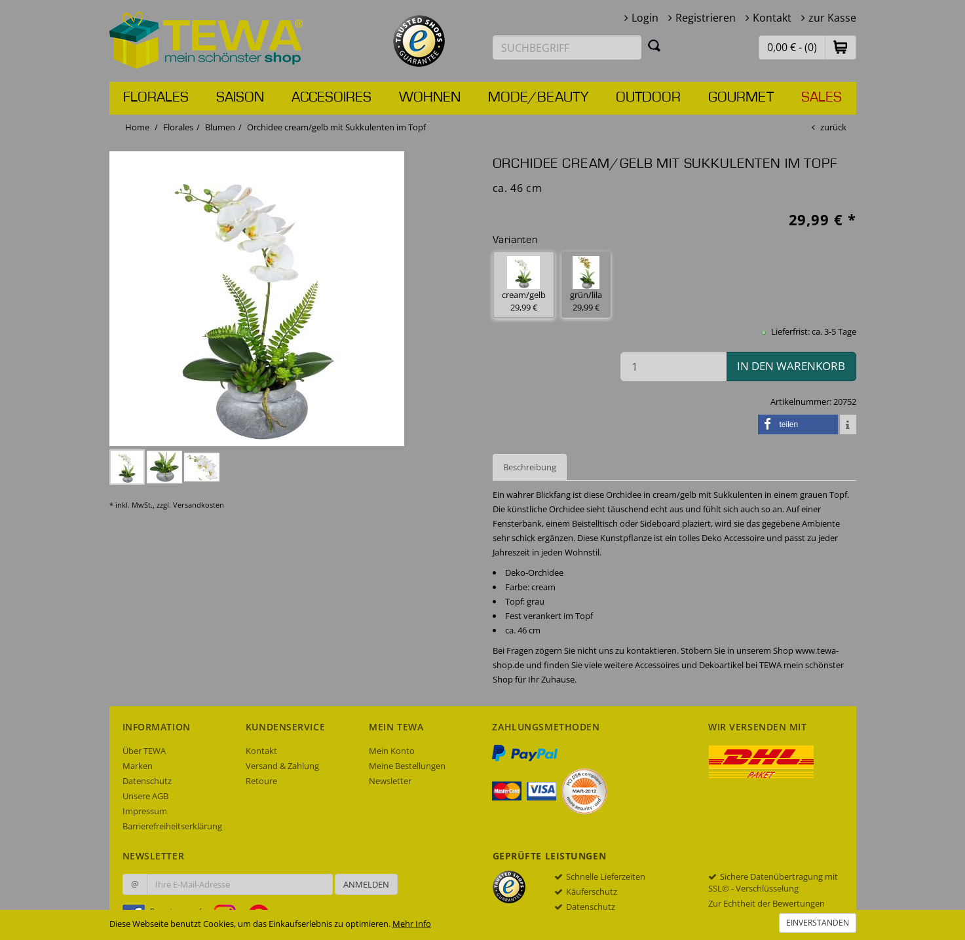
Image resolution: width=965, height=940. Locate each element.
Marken (138, 766)
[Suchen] (654, 45)
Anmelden (366, 884)
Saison (240, 97)
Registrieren (705, 17)
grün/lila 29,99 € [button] (586, 284)
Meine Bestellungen (407, 766)
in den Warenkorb (791, 365)
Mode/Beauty (538, 97)
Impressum (145, 811)
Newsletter (390, 781)
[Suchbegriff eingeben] (567, 47)
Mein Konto (392, 751)
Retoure (261, 781)
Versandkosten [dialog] (198, 505)
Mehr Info (411, 924)
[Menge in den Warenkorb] (673, 366)
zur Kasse (832, 17)
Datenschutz (147, 781)
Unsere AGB (145, 796)
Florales (156, 97)
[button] (840, 47)
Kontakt (772, 17)
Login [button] (645, 17)
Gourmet (741, 97)
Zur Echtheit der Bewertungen (766, 903)
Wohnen (430, 97)
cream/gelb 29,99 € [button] (524, 284)
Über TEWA (144, 751)
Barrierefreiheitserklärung (172, 826)
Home (137, 127)
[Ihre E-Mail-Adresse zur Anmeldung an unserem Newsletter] (240, 884)
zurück (833, 127)
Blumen (220, 127)
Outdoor (648, 97)
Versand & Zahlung (282, 766)
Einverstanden (817, 922)
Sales (821, 97)
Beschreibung (529, 467)
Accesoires (331, 97)
